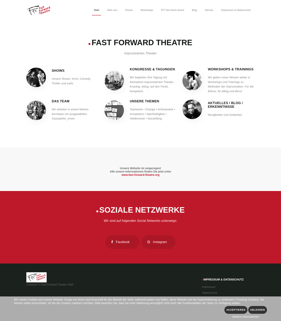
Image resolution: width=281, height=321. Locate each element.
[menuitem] (96, 10)
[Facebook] (122, 242)
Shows (58, 71)
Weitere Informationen (245, 316)
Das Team (60, 101)
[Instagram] (158, 242)
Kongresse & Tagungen (152, 69)
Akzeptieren (235, 310)
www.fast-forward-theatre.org (141, 174)
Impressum (208, 286)
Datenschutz (209, 292)
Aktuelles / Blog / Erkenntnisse (225, 105)
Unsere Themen (144, 101)
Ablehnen (257, 310)
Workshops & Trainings (230, 69)
